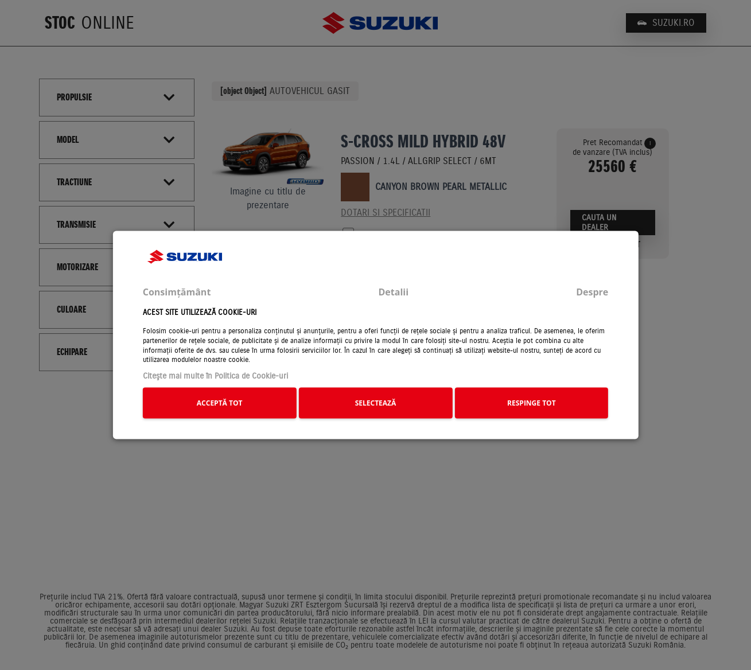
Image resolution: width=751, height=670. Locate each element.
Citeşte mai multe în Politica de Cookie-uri (215, 376)
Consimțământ (177, 291)
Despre (592, 291)
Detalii (393, 291)
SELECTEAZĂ (375, 402)
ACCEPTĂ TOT (220, 402)
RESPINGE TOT (531, 402)
